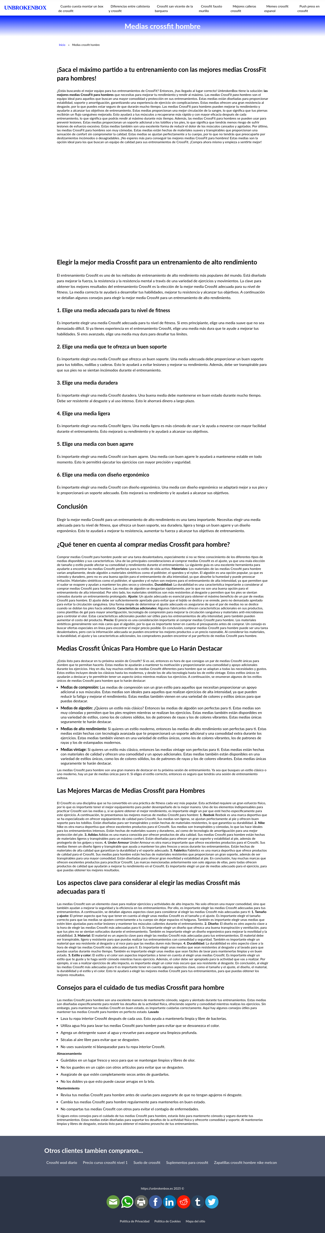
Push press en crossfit (308, 8)
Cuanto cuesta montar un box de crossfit (80, 8)
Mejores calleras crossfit (243, 8)
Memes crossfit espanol (276, 8)
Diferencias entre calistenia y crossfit (129, 8)
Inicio (62, 44)
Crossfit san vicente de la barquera (174, 8)
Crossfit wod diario (61, 1162)
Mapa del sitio (195, 1221)
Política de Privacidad (134, 1221)
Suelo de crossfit (146, 1162)
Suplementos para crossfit (187, 1162)
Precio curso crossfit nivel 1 (105, 1162)
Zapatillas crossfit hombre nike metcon (245, 1162)
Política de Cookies (167, 1221)
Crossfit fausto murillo (210, 8)
